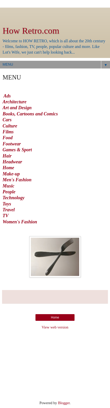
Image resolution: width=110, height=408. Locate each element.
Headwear (12, 161)
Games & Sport (17, 149)
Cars (7, 119)
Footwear (12, 143)
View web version (55, 327)
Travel (9, 209)
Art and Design (17, 107)
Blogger (64, 403)
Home (8, 167)
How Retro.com (31, 30)
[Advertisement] (55, 14)
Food (8, 137)
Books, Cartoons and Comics (30, 113)
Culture (10, 125)
